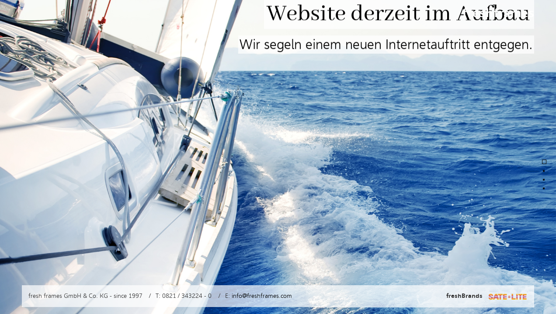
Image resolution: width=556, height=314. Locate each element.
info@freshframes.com (262, 296)
